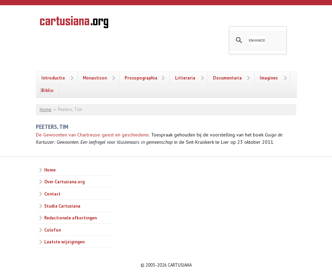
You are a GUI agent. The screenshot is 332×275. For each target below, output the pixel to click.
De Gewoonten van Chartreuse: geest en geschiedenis (92, 135)
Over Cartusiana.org (64, 181)
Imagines (269, 78)
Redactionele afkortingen (70, 217)
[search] (257, 40)
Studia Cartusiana (62, 206)
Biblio (47, 90)
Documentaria (227, 78)
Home (46, 109)
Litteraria (185, 78)
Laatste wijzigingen (64, 241)
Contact (52, 194)
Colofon (52, 230)
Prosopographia (141, 78)
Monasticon (95, 78)
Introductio (53, 78)
